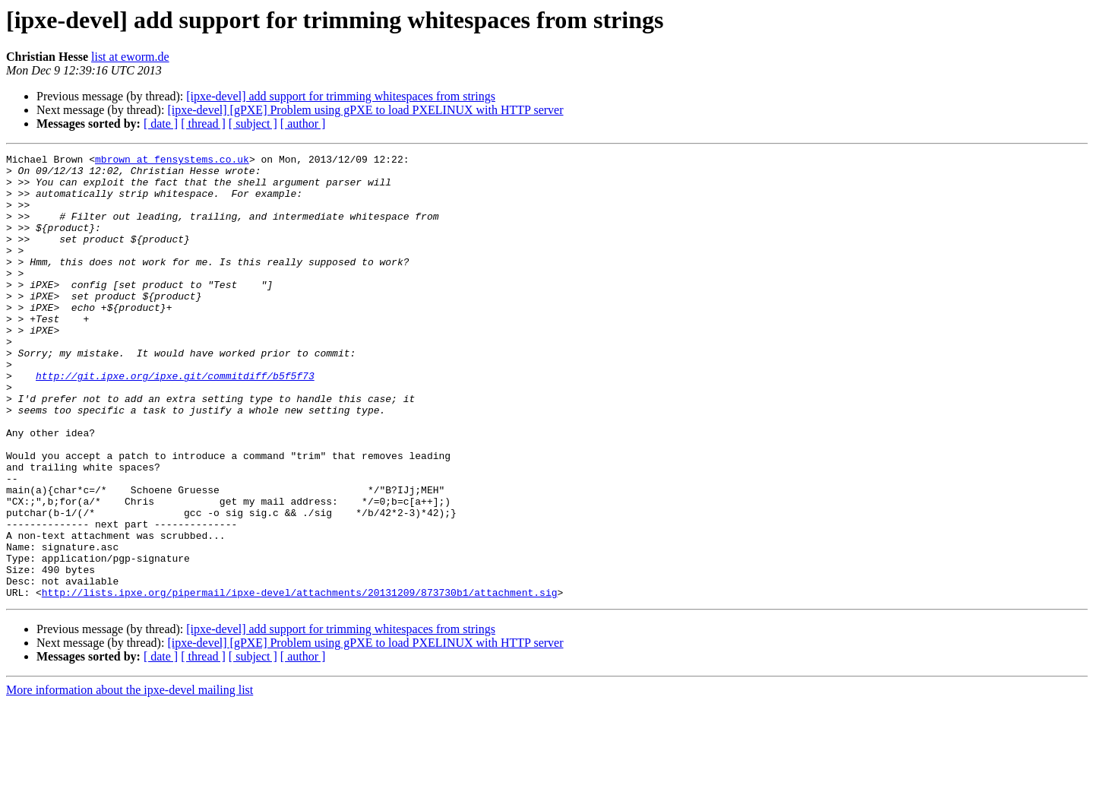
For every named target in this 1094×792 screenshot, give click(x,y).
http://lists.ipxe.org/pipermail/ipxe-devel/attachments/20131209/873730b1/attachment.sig (300, 681)
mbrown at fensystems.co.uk (172, 161)
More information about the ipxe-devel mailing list (129, 778)
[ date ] (161, 123)
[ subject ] (253, 123)
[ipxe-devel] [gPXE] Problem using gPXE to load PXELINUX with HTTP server (365, 109)
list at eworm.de (130, 56)
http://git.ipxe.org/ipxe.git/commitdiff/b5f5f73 (175, 421)
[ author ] (303, 123)
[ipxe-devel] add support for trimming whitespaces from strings (340, 96)
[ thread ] (203, 123)
